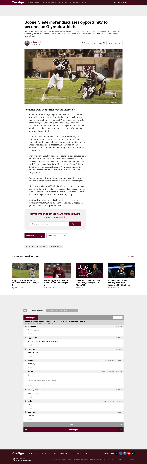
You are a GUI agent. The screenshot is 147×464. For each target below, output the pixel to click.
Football (38, 2)
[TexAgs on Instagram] (125, 453)
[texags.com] (18, 2)
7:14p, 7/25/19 (118, 401)
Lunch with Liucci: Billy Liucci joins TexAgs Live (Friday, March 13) (89, 282)
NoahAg (31, 360)
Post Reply (30, 317)
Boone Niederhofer (56, 246)
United (75, 2)
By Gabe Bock (36, 42)
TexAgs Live (29, 246)
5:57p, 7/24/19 (118, 349)
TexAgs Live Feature (41, 246)
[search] (86, 2)
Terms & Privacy (63, 453)
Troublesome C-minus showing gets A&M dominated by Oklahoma (119, 282)
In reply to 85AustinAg (108, 360)
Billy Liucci (81, 288)
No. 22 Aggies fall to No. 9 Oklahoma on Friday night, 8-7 (57, 282)
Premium (60, 2)
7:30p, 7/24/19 (118, 360)
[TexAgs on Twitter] (116, 453)
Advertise (43, 453)
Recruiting (46, 2)
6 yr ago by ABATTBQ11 (48, 323)
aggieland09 (32, 338)
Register (121, 2)
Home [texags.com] (30, 453)
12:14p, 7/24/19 (118, 326)
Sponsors (68, 2)
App (86, 453)
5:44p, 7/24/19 (118, 338)
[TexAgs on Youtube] (129, 453)
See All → (131, 256)
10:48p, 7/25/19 (118, 412)
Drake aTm (32, 401)
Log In (116, 2)
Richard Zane (18, 288)
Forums (30, 2)
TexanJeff (31, 349)
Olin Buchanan (115, 288)
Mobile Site (80, 453)
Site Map (72, 453)
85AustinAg (32, 327)
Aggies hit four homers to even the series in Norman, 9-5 (25, 282)
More (81, 2)
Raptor (30, 372)
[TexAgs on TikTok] (133, 453)
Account (36, 453)
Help (49, 453)
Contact (55, 453)
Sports (53, 2)
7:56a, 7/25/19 (118, 390)
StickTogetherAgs (34, 390)
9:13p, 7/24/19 (118, 371)
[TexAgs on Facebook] (120, 453)
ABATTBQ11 (32, 412)
